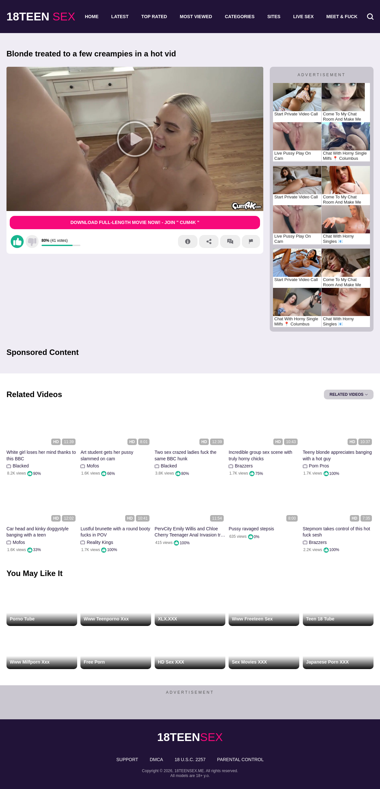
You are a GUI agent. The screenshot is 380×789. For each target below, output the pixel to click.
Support (127, 759)
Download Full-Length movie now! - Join (134, 222)
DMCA (156, 759)
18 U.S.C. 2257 (190, 759)
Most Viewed (196, 16)
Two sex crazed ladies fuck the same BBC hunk (186, 455)
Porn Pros (319, 465)
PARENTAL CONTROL (240, 759)
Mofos (93, 465)
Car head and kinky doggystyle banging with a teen (37, 532)
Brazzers (244, 465)
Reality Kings (100, 542)
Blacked (21, 465)
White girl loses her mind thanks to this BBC (41, 455)
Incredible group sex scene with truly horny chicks (260, 455)
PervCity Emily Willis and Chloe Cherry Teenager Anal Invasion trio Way (189, 532)
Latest (119, 16)
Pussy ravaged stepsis (251, 528)
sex (40, 16)
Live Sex (303, 16)
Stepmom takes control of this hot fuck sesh (336, 532)
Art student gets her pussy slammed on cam (106, 455)
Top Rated (154, 16)
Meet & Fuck (342, 16)
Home (92, 16)
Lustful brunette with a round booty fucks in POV (115, 532)
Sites (273, 16)
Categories (240, 16)
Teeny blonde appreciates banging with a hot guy (337, 455)
